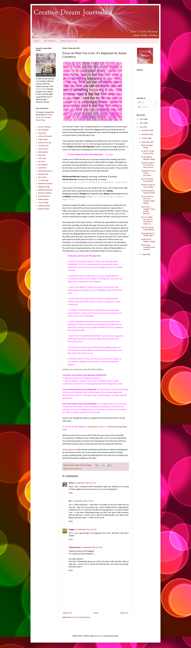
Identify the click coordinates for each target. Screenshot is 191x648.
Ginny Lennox (43, 149)
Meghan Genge (44, 187)
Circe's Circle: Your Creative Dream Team (44, 117)
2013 (142, 119)
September (146, 142)
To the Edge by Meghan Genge (148, 158)
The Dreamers (50, 41)
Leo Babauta (92, 427)
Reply (71, 493)
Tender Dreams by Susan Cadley (148, 186)
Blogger (115, 636)
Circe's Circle (40, 89)
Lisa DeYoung (43, 181)
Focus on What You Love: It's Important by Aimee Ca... (147, 220)
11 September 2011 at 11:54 (85, 483)
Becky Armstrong (44, 143)
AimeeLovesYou (75, 547)
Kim (70, 501)
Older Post (124, 613)
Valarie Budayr (43, 209)
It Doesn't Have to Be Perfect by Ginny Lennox (148, 165)
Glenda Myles (43, 152)
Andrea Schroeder (45, 136)
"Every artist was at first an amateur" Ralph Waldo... (148, 200)
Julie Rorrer (42, 168)
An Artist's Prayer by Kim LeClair (147, 152)
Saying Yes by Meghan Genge (148, 240)
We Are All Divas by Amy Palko (147, 180)
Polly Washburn (44, 196)
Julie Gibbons (43, 165)
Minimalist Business (82, 144)
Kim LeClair (42, 177)
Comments (143, 107)
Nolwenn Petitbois (45, 193)
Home (36, 41)
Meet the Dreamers (45, 184)
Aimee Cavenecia (69, 450)
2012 (142, 123)
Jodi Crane (42, 158)
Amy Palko (42, 133)
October (145, 138)
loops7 (99, 636)
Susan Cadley (43, 203)
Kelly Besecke (43, 174)
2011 (142, 127)
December (146, 130)
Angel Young (43, 140)
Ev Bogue (124, 141)
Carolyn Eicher (43, 146)
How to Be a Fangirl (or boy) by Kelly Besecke (148, 210)
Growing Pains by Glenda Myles (147, 234)
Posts (141, 103)
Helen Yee (41, 155)
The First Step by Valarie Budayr (147, 229)
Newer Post (67, 613)
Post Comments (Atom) (81, 617)
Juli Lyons (41, 162)
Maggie (72, 530)
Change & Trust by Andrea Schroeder (148, 173)
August (144, 254)
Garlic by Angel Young (147, 146)
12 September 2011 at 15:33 (85, 530)
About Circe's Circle (69, 41)
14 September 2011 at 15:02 (91, 547)
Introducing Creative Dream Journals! (148, 247)
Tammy (71, 483)
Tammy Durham (44, 206)
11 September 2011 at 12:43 (82, 501)
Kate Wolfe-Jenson (45, 171)
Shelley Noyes (43, 199)
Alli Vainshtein (43, 130)
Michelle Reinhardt (45, 190)
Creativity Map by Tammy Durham (148, 192)
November (146, 134)
